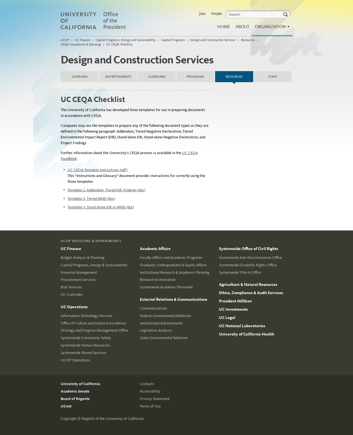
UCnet (66, 406)
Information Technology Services (87, 315)
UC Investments (233, 309)
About (242, 26)
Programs (195, 77)
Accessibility (150, 391)
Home (223, 26)
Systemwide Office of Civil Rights (248, 248)
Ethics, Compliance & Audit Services (251, 292)
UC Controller (72, 294)
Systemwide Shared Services (83, 352)
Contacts (147, 384)
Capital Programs (173, 40)
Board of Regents (75, 398)
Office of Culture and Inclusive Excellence (93, 323)
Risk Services (71, 287)
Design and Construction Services (213, 40)
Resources (248, 40)
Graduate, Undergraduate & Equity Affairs (173, 265)
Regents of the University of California (113, 418)
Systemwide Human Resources (85, 345)
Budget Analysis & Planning (82, 257)
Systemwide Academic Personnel (166, 287)
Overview (80, 77)
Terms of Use (150, 406)
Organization (271, 28)
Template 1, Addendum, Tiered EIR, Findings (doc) (106, 190)
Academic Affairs (155, 248)
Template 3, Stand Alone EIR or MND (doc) (101, 207)
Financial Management (79, 272)
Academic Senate (75, 391)
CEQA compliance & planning (81, 44)
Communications (153, 308)
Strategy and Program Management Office (94, 330)
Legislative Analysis (156, 330)
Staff (272, 77)
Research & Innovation (158, 279)
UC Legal (227, 317)
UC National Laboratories (242, 325)
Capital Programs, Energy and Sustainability (126, 40)
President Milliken (235, 301)
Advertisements (118, 77)
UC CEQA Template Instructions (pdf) (97, 170)
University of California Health (246, 334)
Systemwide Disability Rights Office (248, 265)
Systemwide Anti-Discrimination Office (250, 257)
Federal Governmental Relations (165, 315)
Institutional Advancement (161, 323)
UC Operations (74, 306)
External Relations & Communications (173, 299)
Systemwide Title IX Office (240, 272)
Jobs (202, 13)
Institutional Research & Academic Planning (174, 272)
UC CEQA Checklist (119, 44)
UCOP (65, 40)
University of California (80, 384)
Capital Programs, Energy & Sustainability (94, 265)
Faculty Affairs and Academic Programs (171, 257)
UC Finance (82, 40)
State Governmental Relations (164, 337)
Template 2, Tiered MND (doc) (91, 198)
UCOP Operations (75, 360)
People (216, 13)
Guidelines (157, 77)
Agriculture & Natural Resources (248, 284)
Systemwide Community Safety (86, 337)
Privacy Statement (155, 398)
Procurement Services (78, 279)
